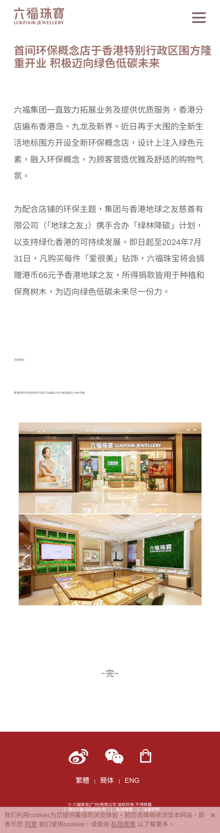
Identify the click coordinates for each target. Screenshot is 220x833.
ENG (132, 780)
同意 (31, 824)
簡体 (107, 780)
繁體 (82, 780)
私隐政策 (123, 824)
